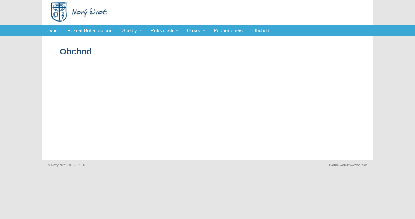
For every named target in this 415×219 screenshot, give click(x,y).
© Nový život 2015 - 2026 (66, 165)
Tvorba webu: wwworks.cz (347, 165)
